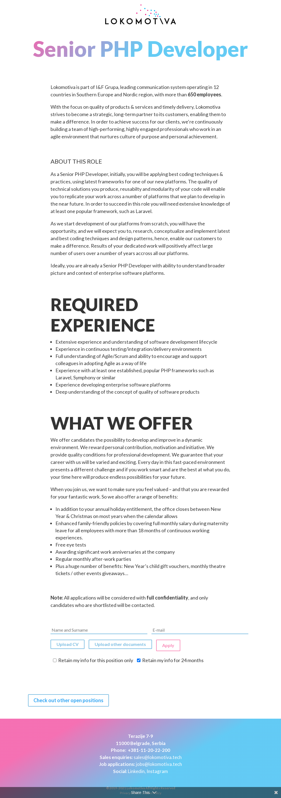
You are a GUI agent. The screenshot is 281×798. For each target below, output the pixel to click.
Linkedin (136, 769)
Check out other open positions (68, 699)
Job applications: (117, 763)
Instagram (157, 769)
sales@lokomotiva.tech (158, 755)
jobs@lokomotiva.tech (159, 763)
